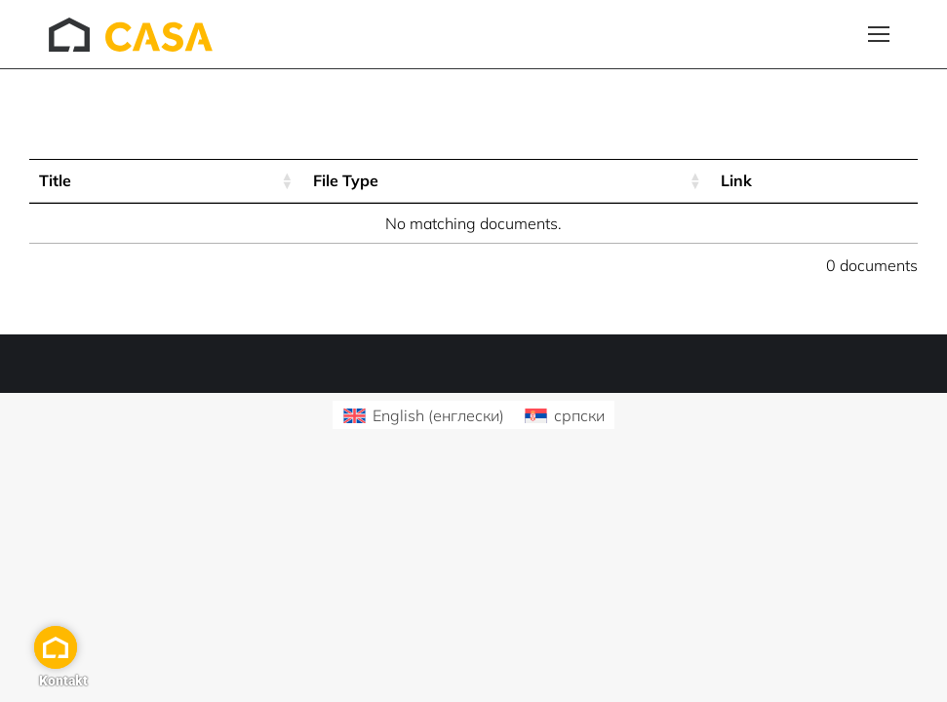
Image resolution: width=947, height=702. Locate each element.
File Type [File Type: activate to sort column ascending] (345, 180)
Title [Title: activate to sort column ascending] (55, 180)
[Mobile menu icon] (878, 34)
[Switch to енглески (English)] (423, 415)
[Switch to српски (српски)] (564, 415)
